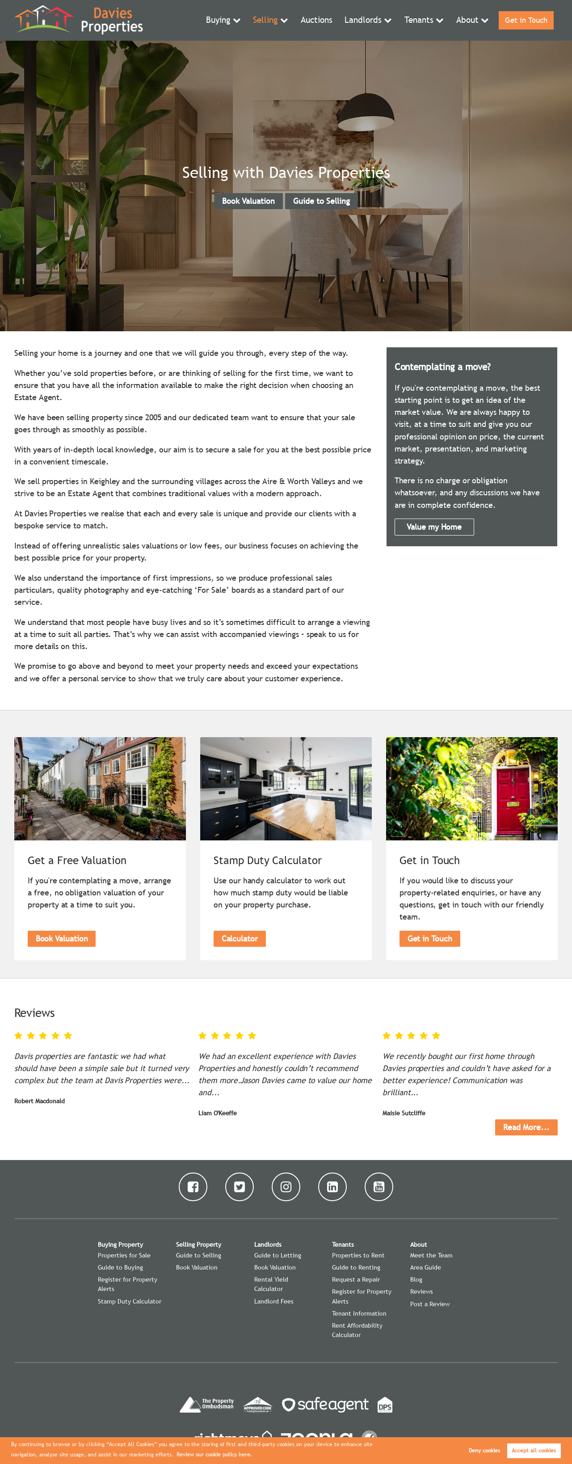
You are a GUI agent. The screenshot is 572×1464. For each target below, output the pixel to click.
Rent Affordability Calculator (357, 1330)
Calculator (240, 938)
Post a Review (430, 1304)
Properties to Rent (358, 1255)
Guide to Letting (277, 1255)
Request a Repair (356, 1279)
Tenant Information (359, 1313)
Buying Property (120, 1244)
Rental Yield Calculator (271, 1284)
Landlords (364, 20)
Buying (224, 20)
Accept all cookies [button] (534, 1451)
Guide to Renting (356, 1267)
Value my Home (434, 527)
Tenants (418, 20)
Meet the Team (431, 1255)
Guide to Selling (321, 201)
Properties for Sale (124, 1255)
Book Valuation (248, 201)
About (465, 20)
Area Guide (425, 1267)
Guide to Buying (120, 1267)
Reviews (421, 1291)
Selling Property (198, 1244)
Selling (270, 20)
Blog (416, 1279)
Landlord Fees (274, 1301)
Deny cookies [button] (484, 1451)
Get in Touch (524, 20)
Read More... (526, 1127)
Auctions (319, 20)
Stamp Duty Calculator (129, 1301)
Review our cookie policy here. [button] (214, 1455)
